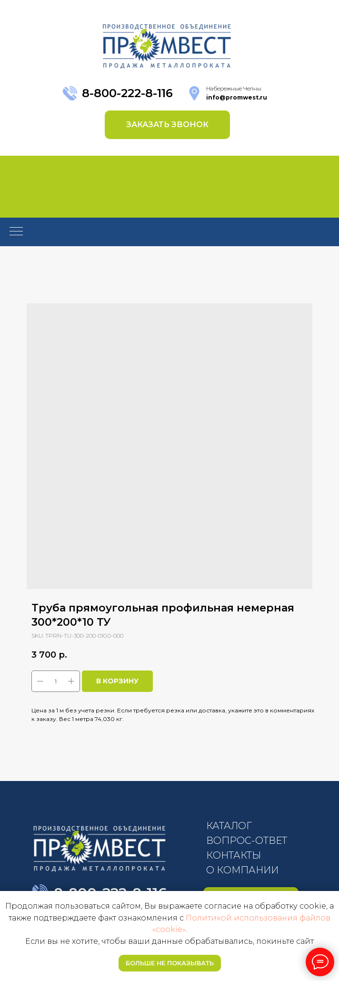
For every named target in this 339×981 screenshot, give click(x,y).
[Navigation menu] (16, 232)
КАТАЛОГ (229, 825)
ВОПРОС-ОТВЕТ (246, 840)
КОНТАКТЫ (233, 855)
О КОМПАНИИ (242, 870)
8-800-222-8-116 (127, 93)
